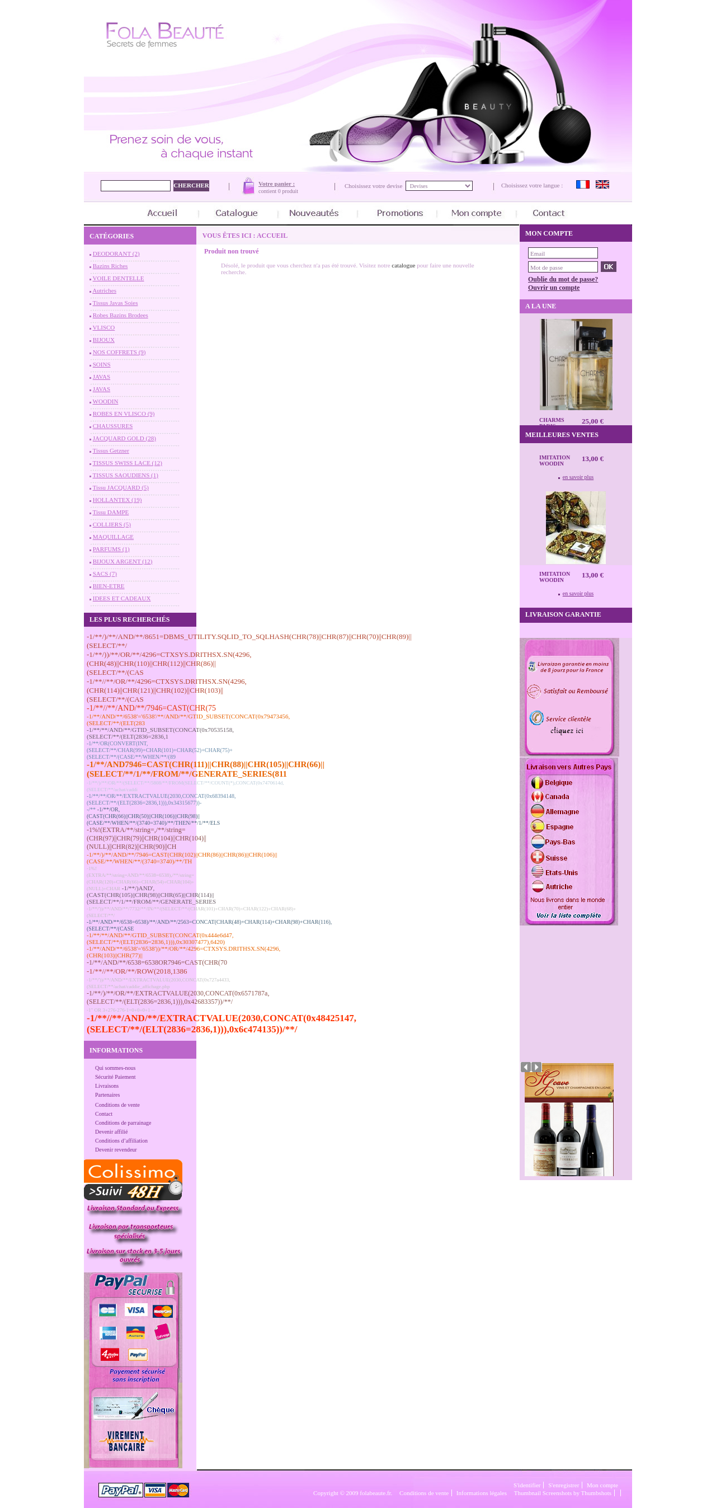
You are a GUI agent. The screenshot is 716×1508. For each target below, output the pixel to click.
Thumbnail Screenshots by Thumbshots (562, 1493)
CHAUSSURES (113, 425)
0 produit (288, 191)
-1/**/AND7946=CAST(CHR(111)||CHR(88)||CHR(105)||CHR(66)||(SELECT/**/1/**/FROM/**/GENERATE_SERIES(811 (205, 769)
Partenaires (107, 1095)
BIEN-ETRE (109, 585)
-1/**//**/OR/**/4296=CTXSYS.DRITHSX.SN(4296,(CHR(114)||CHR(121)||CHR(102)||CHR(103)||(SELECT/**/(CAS (167, 690)
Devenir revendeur (116, 1150)
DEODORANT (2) (116, 253)
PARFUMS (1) (111, 549)
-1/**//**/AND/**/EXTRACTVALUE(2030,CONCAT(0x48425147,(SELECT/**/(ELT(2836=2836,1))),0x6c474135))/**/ (221, 1024)
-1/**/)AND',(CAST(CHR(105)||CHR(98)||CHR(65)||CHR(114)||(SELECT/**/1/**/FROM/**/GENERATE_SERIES (151, 895)
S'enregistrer (563, 1485)
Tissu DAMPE (111, 512)
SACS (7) (105, 573)
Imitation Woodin (554, 460)
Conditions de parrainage (123, 1123)
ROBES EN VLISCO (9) (124, 413)
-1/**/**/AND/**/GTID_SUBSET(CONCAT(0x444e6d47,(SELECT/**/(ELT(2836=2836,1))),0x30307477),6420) (160, 938)
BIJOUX (104, 339)
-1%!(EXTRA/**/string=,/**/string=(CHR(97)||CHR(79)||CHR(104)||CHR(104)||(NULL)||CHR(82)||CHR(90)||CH (146, 838)
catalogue (403, 265)
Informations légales (481, 1493)
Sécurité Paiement (115, 1077)
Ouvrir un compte (554, 288)
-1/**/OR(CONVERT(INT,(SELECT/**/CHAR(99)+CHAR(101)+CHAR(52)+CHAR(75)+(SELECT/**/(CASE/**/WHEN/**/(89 (160, 750)
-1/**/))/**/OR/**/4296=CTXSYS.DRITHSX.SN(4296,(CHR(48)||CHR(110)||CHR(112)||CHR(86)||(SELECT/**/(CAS (169, 663)
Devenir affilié (111, 1132)
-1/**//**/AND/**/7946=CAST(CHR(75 (151, 708)
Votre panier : (276, 183)
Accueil (272, 235)
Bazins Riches (110, 265)
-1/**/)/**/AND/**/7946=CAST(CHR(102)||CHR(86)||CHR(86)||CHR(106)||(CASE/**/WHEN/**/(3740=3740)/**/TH (182, 858)
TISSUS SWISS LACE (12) (127, 462)
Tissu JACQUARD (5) (121, 487)
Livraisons (107, 1086)
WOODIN (106, 401)
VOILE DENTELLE (118, 278)
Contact (103, 1114)
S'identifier (527, 1485)
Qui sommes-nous (115, 1068)
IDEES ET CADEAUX (122, 598)
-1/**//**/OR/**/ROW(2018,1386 (137, 971)
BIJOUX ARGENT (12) (123, 561)
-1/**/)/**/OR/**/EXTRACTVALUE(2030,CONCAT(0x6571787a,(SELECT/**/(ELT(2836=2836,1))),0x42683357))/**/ (178, 997)
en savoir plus (578, 477)
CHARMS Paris (551, 423)
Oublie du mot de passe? (563, 279)
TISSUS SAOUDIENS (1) (125, 475)
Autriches (104, 290)
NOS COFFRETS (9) (119, 352)
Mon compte (602, 1485)
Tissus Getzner (111, 450)
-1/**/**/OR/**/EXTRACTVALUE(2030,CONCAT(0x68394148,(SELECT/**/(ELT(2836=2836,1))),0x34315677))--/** (161, 802)
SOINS (102, 364)
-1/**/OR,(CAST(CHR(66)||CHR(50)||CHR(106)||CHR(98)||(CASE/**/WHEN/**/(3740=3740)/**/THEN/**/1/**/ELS (153, 816)
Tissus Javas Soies (115, 302)
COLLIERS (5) (112, 524)
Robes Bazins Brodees (120, 315)
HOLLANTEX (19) (117, 499)
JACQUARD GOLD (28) (124, 438)
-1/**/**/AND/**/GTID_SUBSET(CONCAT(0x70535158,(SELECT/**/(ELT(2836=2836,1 (160, 733)
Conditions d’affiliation (121, 1141)
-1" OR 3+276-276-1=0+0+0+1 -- (121, 1010)
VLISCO (104, 327)
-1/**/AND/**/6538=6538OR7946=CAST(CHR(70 (157, 962)
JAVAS (101, 376)
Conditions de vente (117, 1105)
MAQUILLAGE (113, 536)
